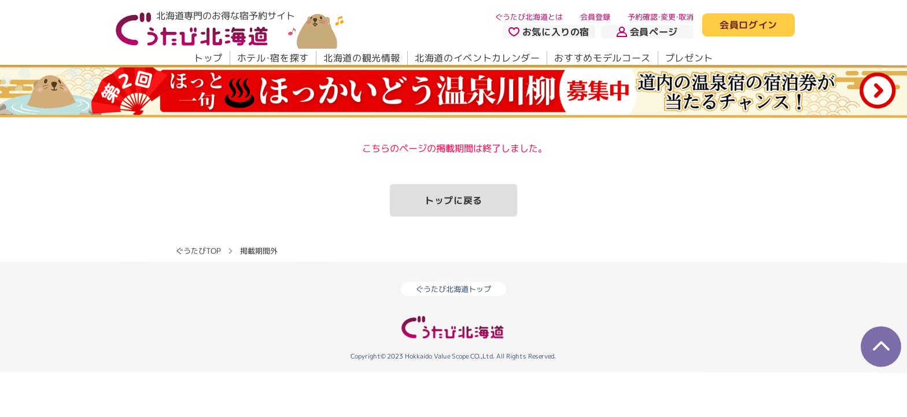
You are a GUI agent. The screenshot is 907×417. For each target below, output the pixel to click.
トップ (208, 58)
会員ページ (647, 31)
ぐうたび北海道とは (529, 17)
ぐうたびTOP (198, 250)
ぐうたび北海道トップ (453, 289)
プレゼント (689, 58)
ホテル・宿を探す (273, 58)
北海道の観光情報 (361, 58)
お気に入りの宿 (548, 31)
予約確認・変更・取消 (661, 17)
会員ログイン (748, 25)
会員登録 (595, 17)
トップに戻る (453, 200)
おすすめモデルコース (602, 58)
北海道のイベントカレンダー (477, 58)
